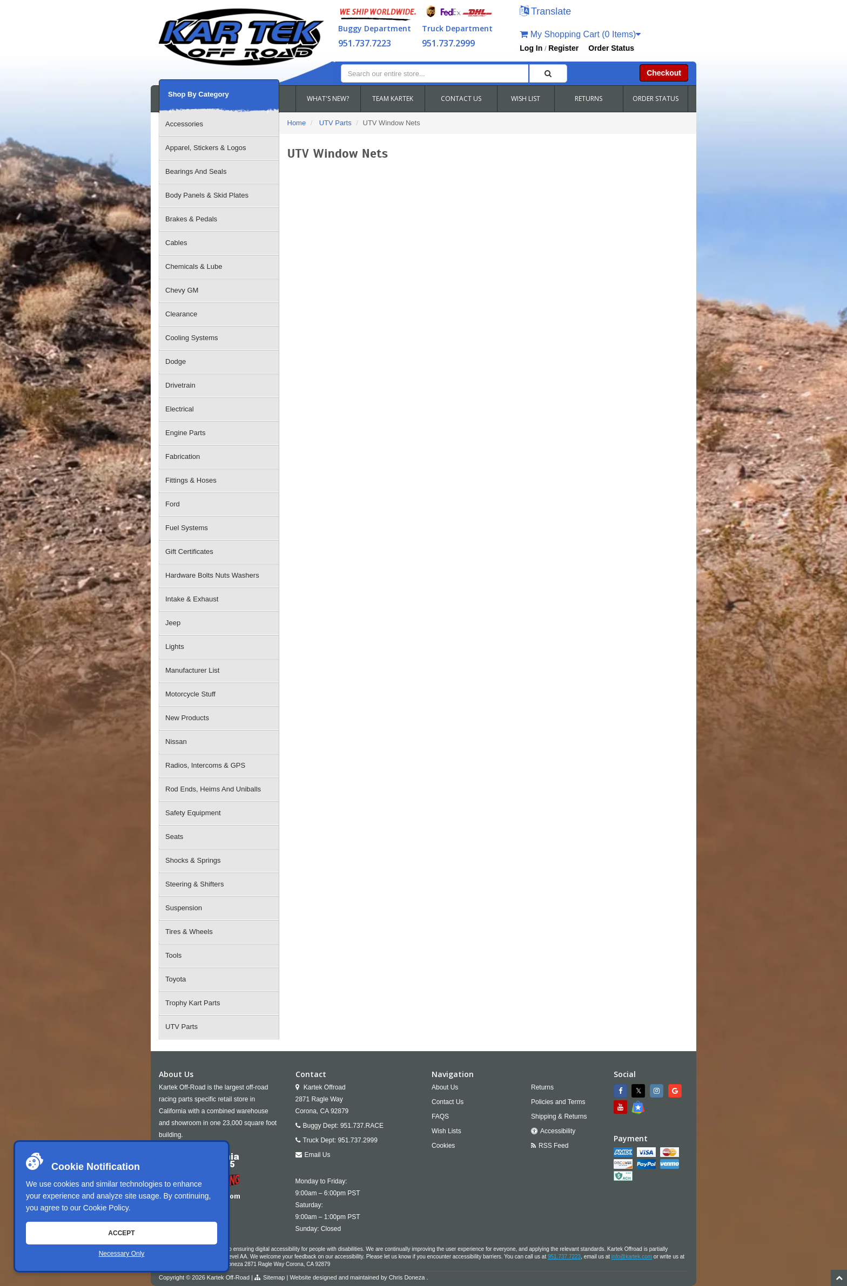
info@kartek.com (631, 1257)
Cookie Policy (106, 1207)
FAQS (440, 1116)
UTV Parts (181, 1027)
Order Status (611, 48)
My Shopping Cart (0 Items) (580, 34)
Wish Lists (446, 1131)
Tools (173, 955)
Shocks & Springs (193, 860)
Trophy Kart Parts (192, 1003)
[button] (545, 12)
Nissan (176, 741)
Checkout (664, 73)
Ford (172, 504)
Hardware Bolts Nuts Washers (212, 575)
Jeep (172, 623)
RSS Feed (553, 1145)
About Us (445, 1087)
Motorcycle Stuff (190, 694)
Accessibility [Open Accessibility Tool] (557, 1131)
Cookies (443, 1145)
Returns (542, 1087)
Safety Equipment (193, 813)
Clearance (181, 314)
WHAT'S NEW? (328, 98)
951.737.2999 (448, 43)
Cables (176, 243)
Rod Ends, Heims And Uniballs (213, 789)
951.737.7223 (364, 43)
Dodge (175, 361)
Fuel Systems (186, 528)
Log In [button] (531, 48)
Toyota (175, 979)
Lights (174, 646)
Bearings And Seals (195, 171)
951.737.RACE (362, 1125)
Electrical (179, 409)
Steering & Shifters (194, 884)
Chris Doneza (407, 1277)
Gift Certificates (189, 551)
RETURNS (588, 98)
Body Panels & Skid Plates (206, 195)
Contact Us (447, 1102)
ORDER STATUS (655, 98)
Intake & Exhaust (191, 599)
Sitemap (274, 1277)
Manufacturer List (192, 670)
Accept (121, 1233)
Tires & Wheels (189, 932)
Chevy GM (181, 290)
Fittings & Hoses (191, 480)
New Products (187, 718)
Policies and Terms (558, 1102)
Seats (174, 836)
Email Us (318, 1155)
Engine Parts (185, 433)
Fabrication (182, 456)
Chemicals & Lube (194, 266)
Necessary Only (122, 1253)
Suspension (183, 908)
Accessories (184, 124)
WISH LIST (525, 98)
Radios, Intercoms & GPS (205, 765)
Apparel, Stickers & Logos (205, 148)
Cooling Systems (191, 338)
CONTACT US (461, 98)
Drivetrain (180, 385)
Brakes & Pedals (191, 219)
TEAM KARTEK (392, 98)
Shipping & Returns (559, 1116)
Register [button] (563, 48)
